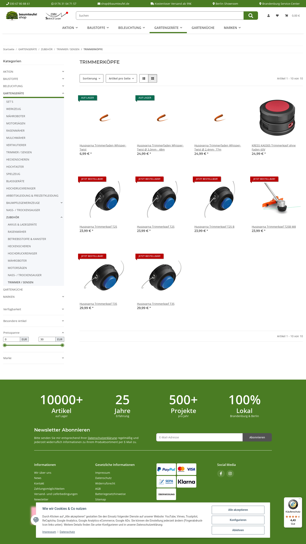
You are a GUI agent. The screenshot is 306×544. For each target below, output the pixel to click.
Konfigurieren (238, 520)
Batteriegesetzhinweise (110, 494)
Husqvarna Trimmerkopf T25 (98, 226)
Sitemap (100, 499)
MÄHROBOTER (15, 116)
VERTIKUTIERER (16, 145)
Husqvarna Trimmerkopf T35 (98, 304)
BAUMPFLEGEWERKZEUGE (23, 203)
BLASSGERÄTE (15, 181)
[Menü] (299, 499)
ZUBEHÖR (12, 217)
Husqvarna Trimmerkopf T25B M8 (274, 226)
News (37, 478)
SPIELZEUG (13, 174)
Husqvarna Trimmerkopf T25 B (214, 226)
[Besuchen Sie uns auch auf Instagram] (230, 473)
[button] (268, 15)
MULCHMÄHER (15, 138)
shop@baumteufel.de (113, 3)
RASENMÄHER (15, 130)
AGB (98, 488)
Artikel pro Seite (120, 78)
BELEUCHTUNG (13, 86)
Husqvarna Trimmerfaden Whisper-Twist (103, 147)
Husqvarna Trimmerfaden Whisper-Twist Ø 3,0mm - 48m (160, 147)
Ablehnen (238, 530)
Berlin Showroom (225, 3)
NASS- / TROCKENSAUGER (23, 210)
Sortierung (90, 78)
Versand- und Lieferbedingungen (56, 494)
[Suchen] (160, 15)
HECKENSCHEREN (17, 159)
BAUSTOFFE (10, 79)
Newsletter (41, 499)
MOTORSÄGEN (15, 123)
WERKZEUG (13, 109)
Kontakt (39, 483)
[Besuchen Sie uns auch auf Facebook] (221, 473)
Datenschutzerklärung (102, 438)
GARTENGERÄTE (13, 93)
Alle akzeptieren (238, 509)
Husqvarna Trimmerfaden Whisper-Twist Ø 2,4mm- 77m (217, 147)
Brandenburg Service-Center (279, 3)
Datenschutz (67, 531)
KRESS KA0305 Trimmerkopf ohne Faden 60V (274, 147)
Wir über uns (42, 472)
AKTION (8, 71)
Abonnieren (257, 437)
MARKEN (9, 297)
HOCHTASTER (15, 167)
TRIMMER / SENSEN (19, 152)
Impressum (49, 531)
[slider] (5, 345)
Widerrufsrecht (105, 483)
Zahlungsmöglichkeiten (49, 488)
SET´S (9, 101)
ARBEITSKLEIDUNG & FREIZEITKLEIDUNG (32, 195)
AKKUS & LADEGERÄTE (22, 224)
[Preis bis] (47, 339)
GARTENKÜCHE (13, 289)
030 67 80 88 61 (18, 3)
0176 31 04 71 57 (63, 3)
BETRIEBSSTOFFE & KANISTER (27, 239)
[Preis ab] (11, 339)
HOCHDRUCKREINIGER (21, 188)
